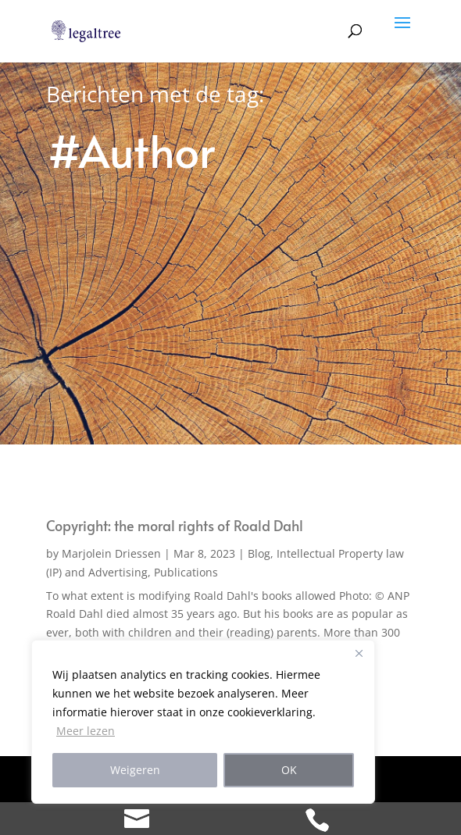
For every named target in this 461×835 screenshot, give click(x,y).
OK (289, 769)
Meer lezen (85, 730)
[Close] (358, 653)
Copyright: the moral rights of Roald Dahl (174, 525)
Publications (186, 572)
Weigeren (135, 769)
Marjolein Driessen (111, 553)
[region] (203, 722)
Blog (259, 553)
